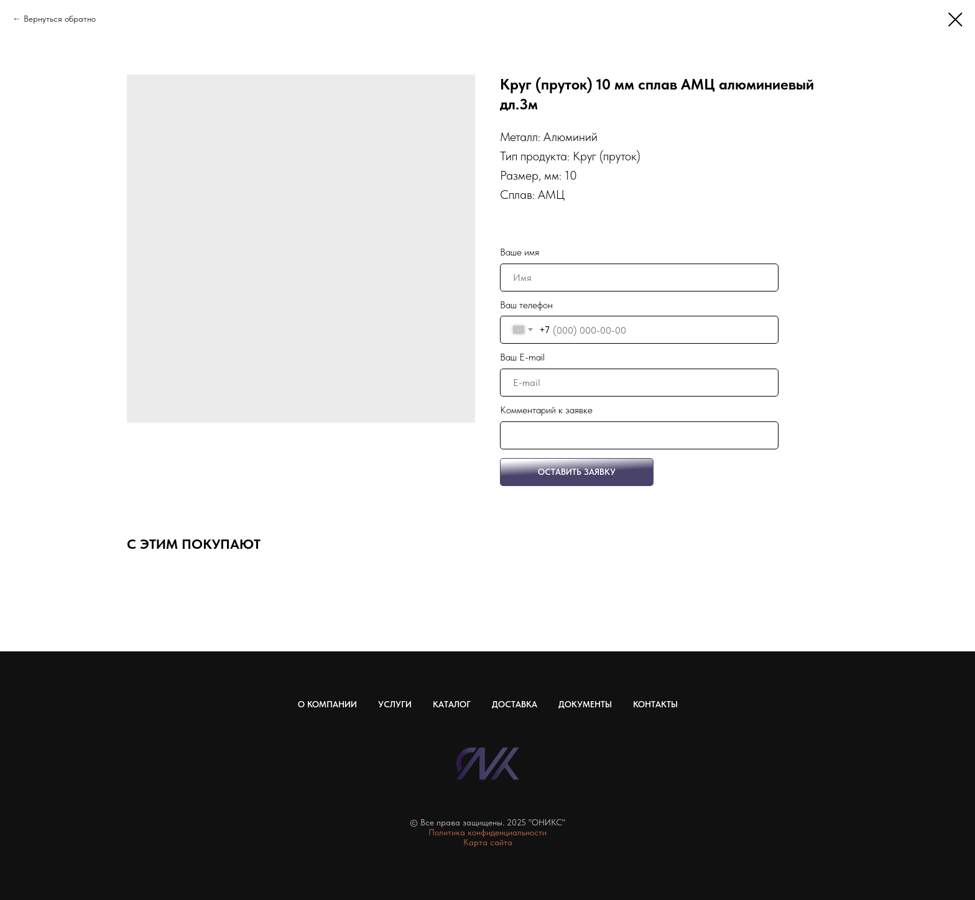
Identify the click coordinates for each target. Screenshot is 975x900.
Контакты (655, 704)
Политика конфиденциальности (487, 832)
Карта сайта (487, 842)
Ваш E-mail (522, 357)
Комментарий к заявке (546, 410)
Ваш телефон (526, 305)
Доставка (514, 704)
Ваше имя (519, 252)
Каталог (452, 704)
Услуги (395, 704)
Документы (585, 704)
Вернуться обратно (60, 19)
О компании (327, 704)
